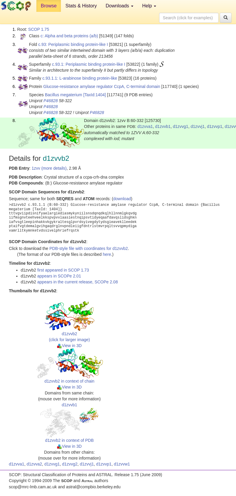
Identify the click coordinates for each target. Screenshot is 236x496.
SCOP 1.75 (38, 29)
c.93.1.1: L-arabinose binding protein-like (79, 78)
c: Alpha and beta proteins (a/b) (69, 35)
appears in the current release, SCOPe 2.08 (77, 282)
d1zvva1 (145, 126)
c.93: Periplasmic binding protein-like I (73, 44)
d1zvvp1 (214, 126)
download (122, 198)
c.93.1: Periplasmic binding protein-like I (88, 64)
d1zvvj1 (197, 126)
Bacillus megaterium (63, 94)
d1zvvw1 (122, 464)
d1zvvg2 (69, 464)
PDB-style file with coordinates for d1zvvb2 (88, 248)
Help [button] (149, 5)
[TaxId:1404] (94, 94)
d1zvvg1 (180, 126)
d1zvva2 (34, 464)
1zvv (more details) (49, 168)
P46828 (50, 100)
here (107, 254)
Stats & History (81, 5)
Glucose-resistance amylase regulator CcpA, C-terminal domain (101, 86)
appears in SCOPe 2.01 (59, 276)
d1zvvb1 (163, 126)
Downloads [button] (119, 5)
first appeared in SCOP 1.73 (63, 270)
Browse (48, 5)
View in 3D (69, 345)
